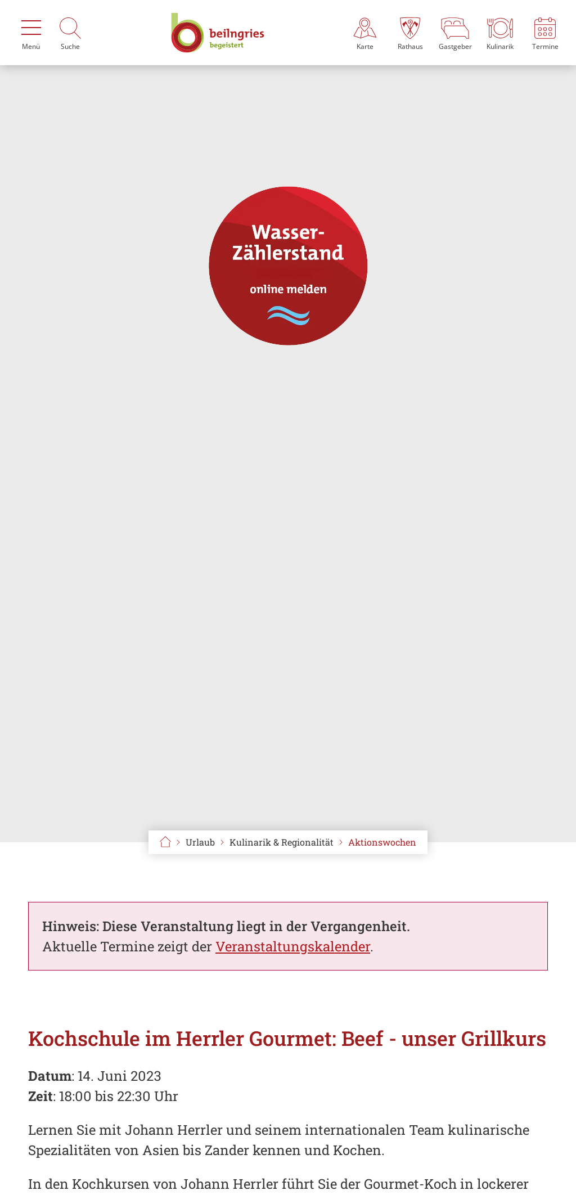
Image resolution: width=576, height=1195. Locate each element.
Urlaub (200, 842)
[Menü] (31, 32)
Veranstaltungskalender (292, 946)
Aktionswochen (382, 842)
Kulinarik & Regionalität (282, 842)
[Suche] (70, 32)
